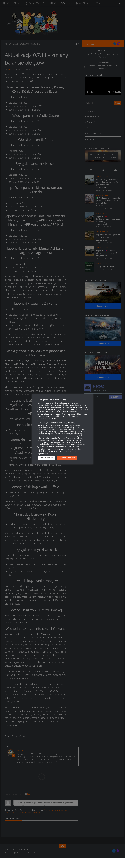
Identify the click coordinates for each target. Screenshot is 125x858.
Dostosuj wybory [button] (46, 458)
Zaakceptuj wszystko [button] (66, 458)
